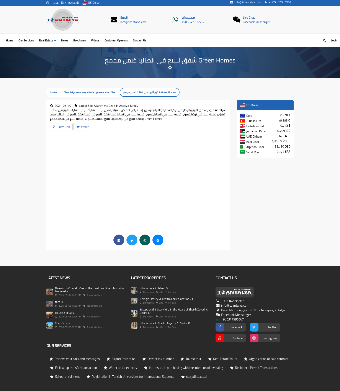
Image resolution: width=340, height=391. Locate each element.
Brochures (79, 40)
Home (9, 40)
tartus (59, 301)
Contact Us (139, 40)
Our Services (26, 40)
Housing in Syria (65, 312)
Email (124, 17)
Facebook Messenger (256, 22)
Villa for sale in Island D (154, 288)
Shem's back (62, 323)
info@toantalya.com (133, 22)
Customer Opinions (116, 40)
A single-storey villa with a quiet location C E (167, 298)
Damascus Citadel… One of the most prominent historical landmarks (89, 290)
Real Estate (47, 40)
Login (334, 40)
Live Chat (249, 17)
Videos (95, 40)
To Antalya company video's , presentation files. (90, 92)
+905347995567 (193, 22)
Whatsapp (188, 17)
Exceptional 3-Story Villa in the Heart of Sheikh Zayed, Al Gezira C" (174, 311)
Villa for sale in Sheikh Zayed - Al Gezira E (165, 323)
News (64, 40)
